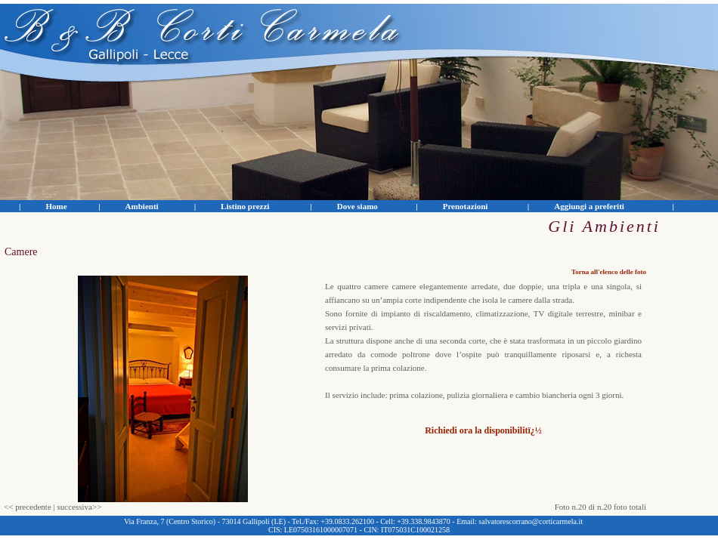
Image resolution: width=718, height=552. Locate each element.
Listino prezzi (245, 206)
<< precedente (27, 506)
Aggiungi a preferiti (589, 206)
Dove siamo (357, 206)
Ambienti (142, 206)
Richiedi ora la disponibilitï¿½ (483, 430)
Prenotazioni (465, 206)
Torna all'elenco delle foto (608, 272)
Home (56, 206)
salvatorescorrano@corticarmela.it (530, 521)
